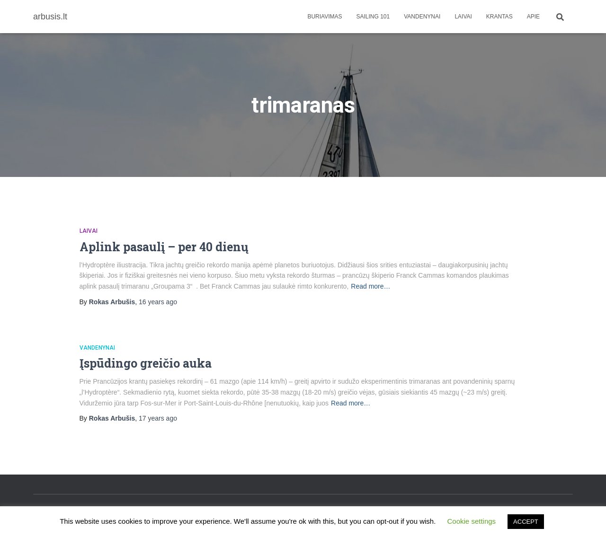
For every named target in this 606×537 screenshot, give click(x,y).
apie (533, 16)
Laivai (463, 16)
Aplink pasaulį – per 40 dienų (164, 247)
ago (158, 302)
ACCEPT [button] (525, 521)
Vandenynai (422, 16)
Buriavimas (324, 16)
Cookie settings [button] (471, 521)
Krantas (499, 16)
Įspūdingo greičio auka (146, 363)
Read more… (370, 286)
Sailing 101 (373, 16)
